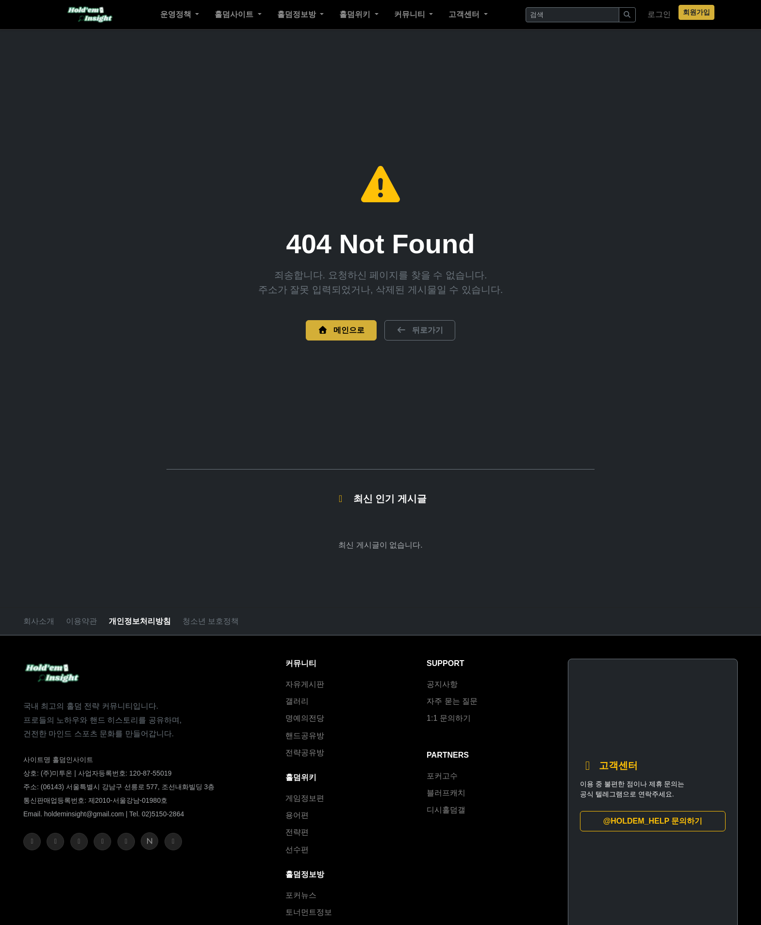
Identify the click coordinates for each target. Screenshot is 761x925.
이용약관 (81, 621)
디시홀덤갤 (446, 810)
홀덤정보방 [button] (298, 14)
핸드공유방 (304, 735)
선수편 (297, 849)
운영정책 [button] (177, 14)
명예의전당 (304, 718)
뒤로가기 (420, 330)
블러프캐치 (446, 793)
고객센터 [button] (465, 14)
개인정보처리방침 (140, 621)
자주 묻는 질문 (452, 701)
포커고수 (442, 776)
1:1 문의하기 (449, 718)
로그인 (659, 14)
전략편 (297, 832)
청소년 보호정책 (210, 621)
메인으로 (341, 330)
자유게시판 (304, 684)
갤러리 (297, 701)
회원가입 (696, 12)
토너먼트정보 (308, 912)
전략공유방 (304, 752)
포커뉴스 (300, 895)
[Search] (572, 14)
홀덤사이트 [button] (235, 14)
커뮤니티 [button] (411, 14)
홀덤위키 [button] (356, 14)
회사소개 (38, 621)
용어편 (297, 815)
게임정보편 (304, 798)
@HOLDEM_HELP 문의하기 (653, 821)
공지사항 (442, 684)
